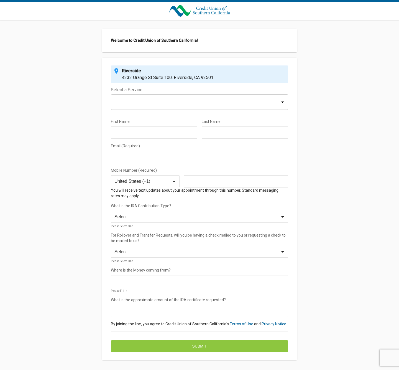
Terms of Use (241, 324)
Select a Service (126, 90)
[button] (199, 102)
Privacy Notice (274, 324)
